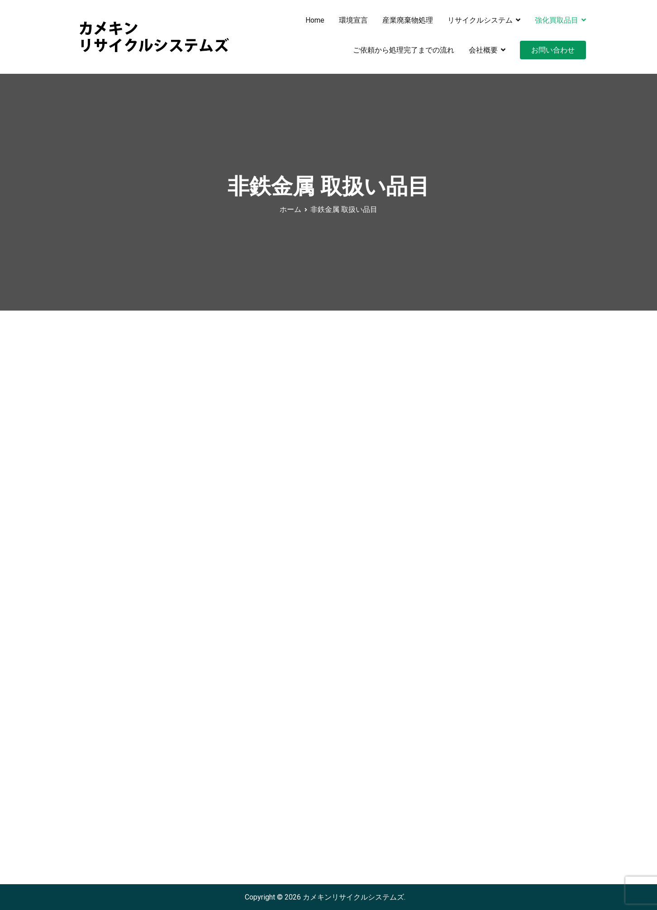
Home (314, 20)
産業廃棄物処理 (407, 20)
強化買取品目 (556, 20)
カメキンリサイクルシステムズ (353, 897)
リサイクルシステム (480, 20)
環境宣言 (353, 20)
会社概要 (483, 50)
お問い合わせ (553, 50)
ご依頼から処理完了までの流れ (403, 50)
